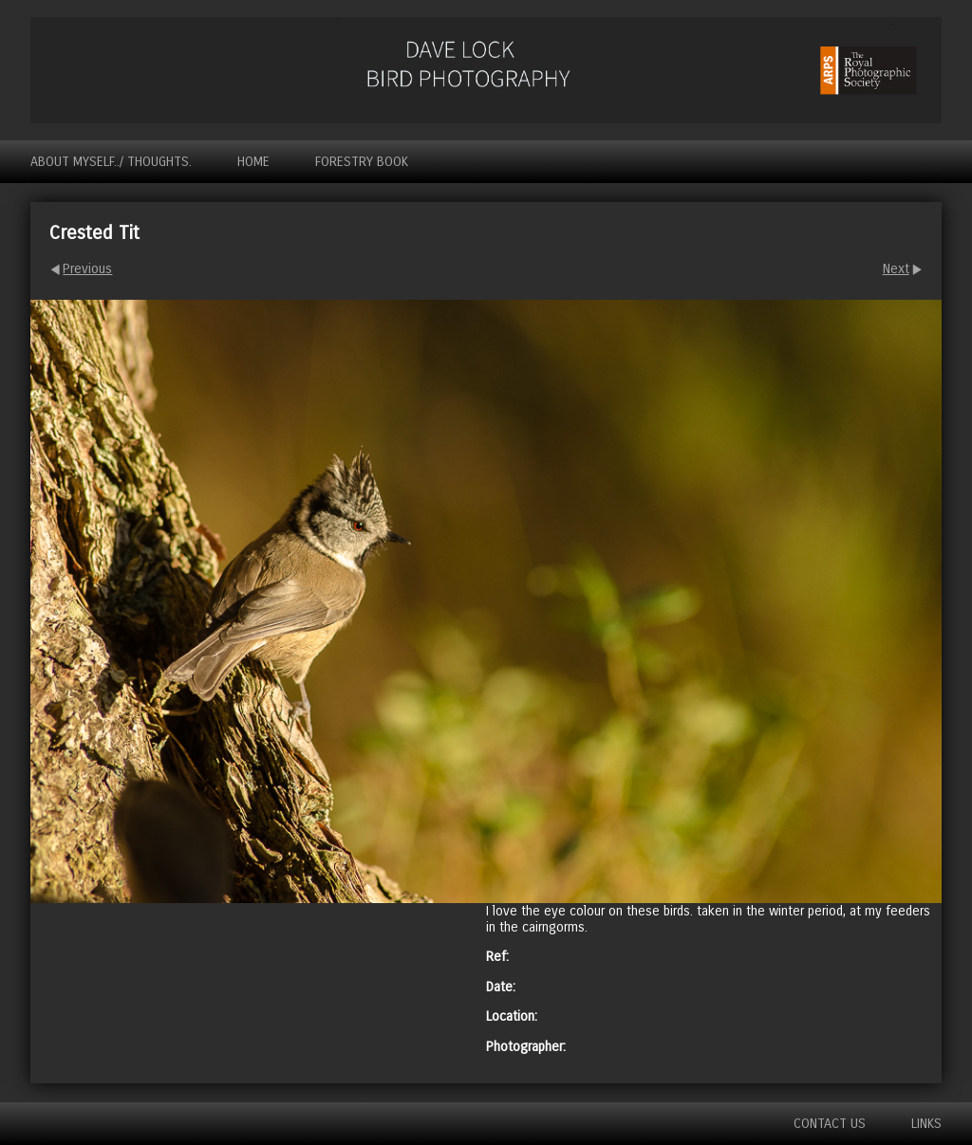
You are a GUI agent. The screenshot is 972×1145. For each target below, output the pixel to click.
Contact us (830, 1124)
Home (253, 162)
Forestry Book (361, 162)
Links (926, 1124)
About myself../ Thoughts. (111, 162)
